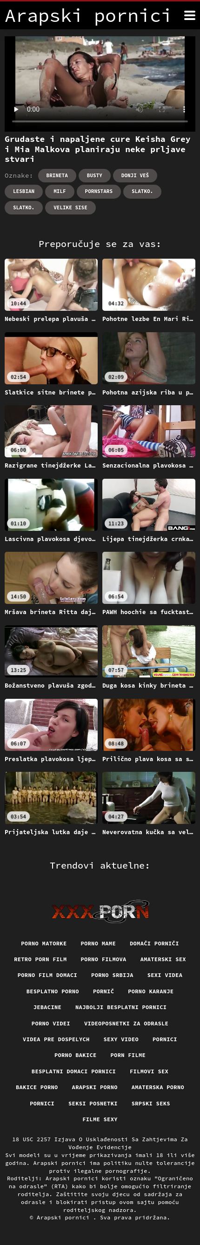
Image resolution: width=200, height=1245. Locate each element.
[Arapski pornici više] (189, 15)
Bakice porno (37, 1087)
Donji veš (135, 175)
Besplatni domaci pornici (74, 1071)
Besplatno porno (53, 991)
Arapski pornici (65, 1217)
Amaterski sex (163, 959)
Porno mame (98, 943)
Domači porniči (154, 943)
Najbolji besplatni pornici (121, 1007)
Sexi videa (165, 974)
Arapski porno (95, 1087)
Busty (94, 175)
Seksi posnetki (93, 1103)
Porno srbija (112, 974)
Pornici (165, 1039)
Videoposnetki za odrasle (126, 1023)
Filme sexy (100, 1119)
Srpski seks (151, 1103)
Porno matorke (44, 943)
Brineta (57, 175)
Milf (59, 191)
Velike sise (70, 207)
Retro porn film (40, 959)
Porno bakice (75, 1054)
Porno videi (51, 1023)
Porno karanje (150, 991)
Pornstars (99, 191)
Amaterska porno (158, 1087)
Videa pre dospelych (56, 1039)
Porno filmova (103, 959)
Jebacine (47, 1007)
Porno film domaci (47, 974)
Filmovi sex (149, 1071)
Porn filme (128, 1054)
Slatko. (142, 191)
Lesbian (23, 191)
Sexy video (121, 1039)
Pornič (103, 991)
